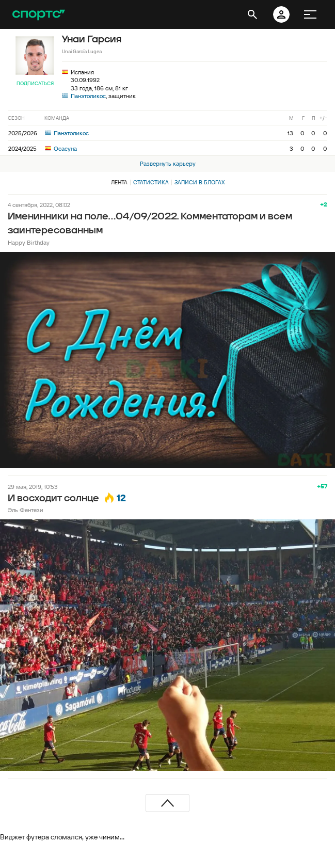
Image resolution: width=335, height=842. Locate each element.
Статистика (151, 182)
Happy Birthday (29, 242)
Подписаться (35, 83)
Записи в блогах (199, 182)
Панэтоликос (88, 96)
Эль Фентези (25, 510)
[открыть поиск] (252, 14)
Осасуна (61, 148)
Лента (119, 182)
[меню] (310, 14)
